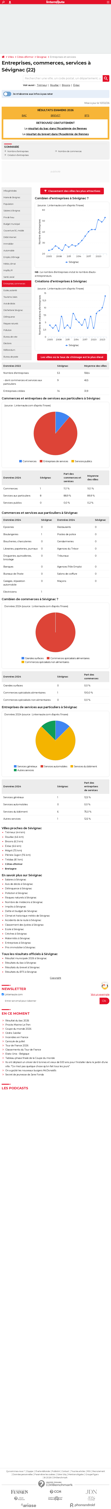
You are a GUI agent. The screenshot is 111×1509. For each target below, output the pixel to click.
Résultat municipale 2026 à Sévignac (26, 958)
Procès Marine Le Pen (17, 1024)
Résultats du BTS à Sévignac (21, 971)
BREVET (55, 115)
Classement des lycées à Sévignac (24, 924)
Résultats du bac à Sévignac (20, 962)
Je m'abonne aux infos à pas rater (28, 94)
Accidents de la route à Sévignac (23, 920)
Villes (11, 56)
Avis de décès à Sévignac (19, 884)
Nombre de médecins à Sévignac (24, 902)
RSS (89, 1471)
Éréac (76, 85)
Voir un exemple (100, 994)
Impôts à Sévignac (15, 906)
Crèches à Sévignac (16, 933)
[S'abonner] (55, 1001)
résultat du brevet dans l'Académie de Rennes (57, 134)
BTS (86, 115)
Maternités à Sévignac (17, 938)
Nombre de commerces (70, 151)
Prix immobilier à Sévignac (20, 947)
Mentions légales (75, 1474)
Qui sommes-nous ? (15, 1471)
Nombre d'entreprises (17, 151)
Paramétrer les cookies (44, 1474)
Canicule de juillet (15, 1041)
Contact (65, 1471)
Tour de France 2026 (16, 1045)
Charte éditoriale (42, 1471)
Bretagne (10, 868)
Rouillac (54, 85)
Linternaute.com (12, 994)
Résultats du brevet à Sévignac (22, 967)
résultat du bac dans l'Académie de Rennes (57, 128)
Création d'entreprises (17, 155)
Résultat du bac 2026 (17, 1020)
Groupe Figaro (92, 1474)
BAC (24, 115)
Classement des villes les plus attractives (72, 191)
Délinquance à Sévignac (18, 888)
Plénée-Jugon (13, 854)
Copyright (55, 977)
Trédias (9, 859)
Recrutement (98, 1471)
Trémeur (42, 85)
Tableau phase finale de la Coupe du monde (30, 1058)
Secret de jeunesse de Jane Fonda (24, 1074)
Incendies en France (16, 1037)
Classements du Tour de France (23, 1049)
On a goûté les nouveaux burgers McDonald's (30, 1070)
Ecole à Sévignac (14, 929)
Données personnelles (23, 1474)
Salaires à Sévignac (15, 879)
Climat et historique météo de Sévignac (27, 915)
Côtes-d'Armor (25, 56)
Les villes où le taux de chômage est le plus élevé (72, 357)
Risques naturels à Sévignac (20, 897)
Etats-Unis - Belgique (17, 1053)
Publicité (56, 1471)
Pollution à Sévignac (16, 893)
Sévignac (42, 56)
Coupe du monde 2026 (18, 1028)
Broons (66, 85)
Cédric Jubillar (13, 1032)
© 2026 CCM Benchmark (55, 1477)
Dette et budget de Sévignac (21, 911)
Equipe (30, 1471)
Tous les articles (78, 1471)
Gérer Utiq (61, 1474)
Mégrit (8, 850)
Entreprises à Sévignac (18, 942)
